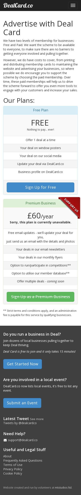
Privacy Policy (12, 469)
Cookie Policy (12, 473)
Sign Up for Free (40, 187)
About (7, 456)
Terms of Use (12, 465)
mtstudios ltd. (63, 487)
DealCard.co (18, 5)
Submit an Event (22, 402)
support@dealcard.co (23, 440)
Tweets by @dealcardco (20, 423)
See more (37, 419)
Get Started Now (22, 363)
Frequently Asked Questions (22, 460)
